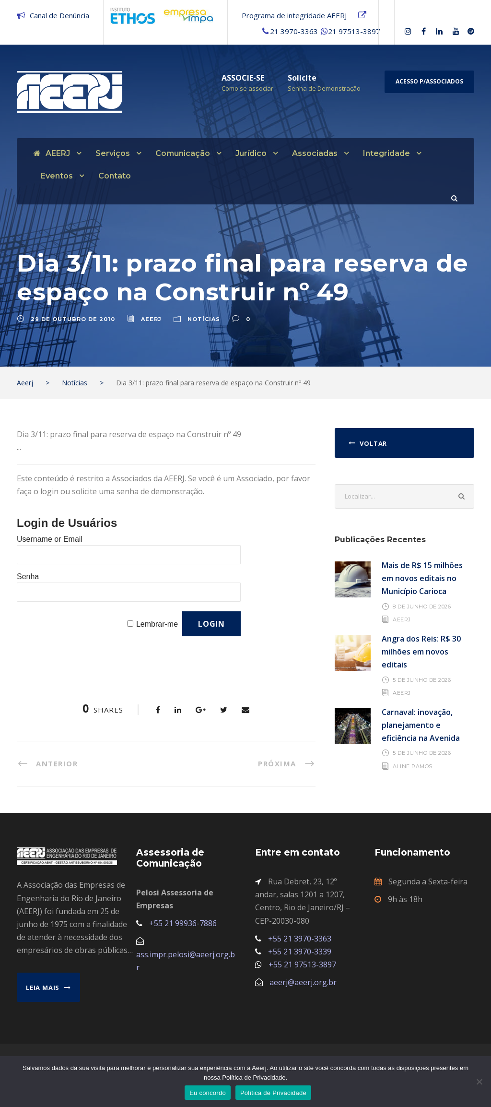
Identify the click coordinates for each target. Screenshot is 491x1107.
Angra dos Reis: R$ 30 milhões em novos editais (421, 651)
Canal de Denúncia (59, 15)
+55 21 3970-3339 (299, 951)
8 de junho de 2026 (422, 606)
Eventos (57, 175)
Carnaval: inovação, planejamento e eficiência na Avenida (421, 725)
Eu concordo (207, 1092)
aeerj (151, 319)
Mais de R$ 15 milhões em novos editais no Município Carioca (422, 578)
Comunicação (182, 153)
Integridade (386, 153)
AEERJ (52, 153)
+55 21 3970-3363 (299, 938)
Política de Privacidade (273, 1092)
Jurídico (251, 153)
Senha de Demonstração (324, 88)
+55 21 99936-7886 (183, 923)
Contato (114, 175)
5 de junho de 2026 (422, 679)
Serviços (112, 153)
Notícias (203, 319)
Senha (28, 576)
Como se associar (247, 88)
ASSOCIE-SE (243, 77)
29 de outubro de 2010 (73, 319)
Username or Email (49, 539)
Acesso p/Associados (429, 81)
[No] (479, 1081)
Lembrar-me (157, 624)
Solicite (302, 77)
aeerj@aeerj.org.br (303, 982)
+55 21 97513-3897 (302, 964)
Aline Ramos (413, 766)
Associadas (315, 153)
